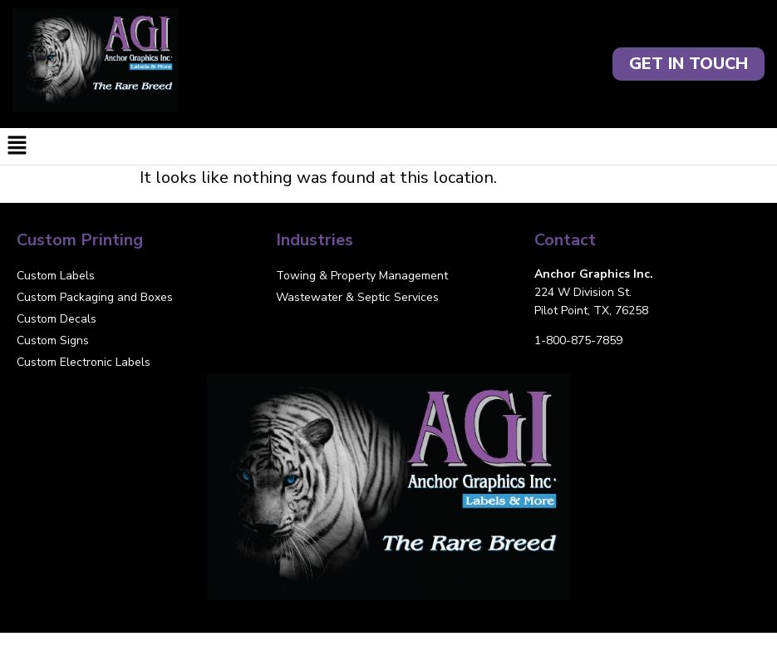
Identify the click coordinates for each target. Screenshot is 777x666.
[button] (388, 146)
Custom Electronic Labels (83, 362)
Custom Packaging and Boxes (95, 297)
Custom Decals (56, 319)
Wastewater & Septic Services (357, 297)
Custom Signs (53, 340)
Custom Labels (56, 276)
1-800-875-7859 (578, 340)
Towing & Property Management (362, 276)
